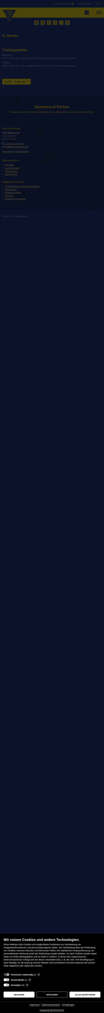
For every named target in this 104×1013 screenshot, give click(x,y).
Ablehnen (19, 994)
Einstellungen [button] (68, 1005)
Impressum (35, 1005)
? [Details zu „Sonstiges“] (27, 985)
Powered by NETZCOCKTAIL (52, 1010)
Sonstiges (16, 985)
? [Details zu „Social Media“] (29, 980)
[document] (52, 954)
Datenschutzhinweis (51, 1005)
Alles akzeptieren (85, 994)
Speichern (52, 994)
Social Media (17, 980)
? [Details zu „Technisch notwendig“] (38, 974)
